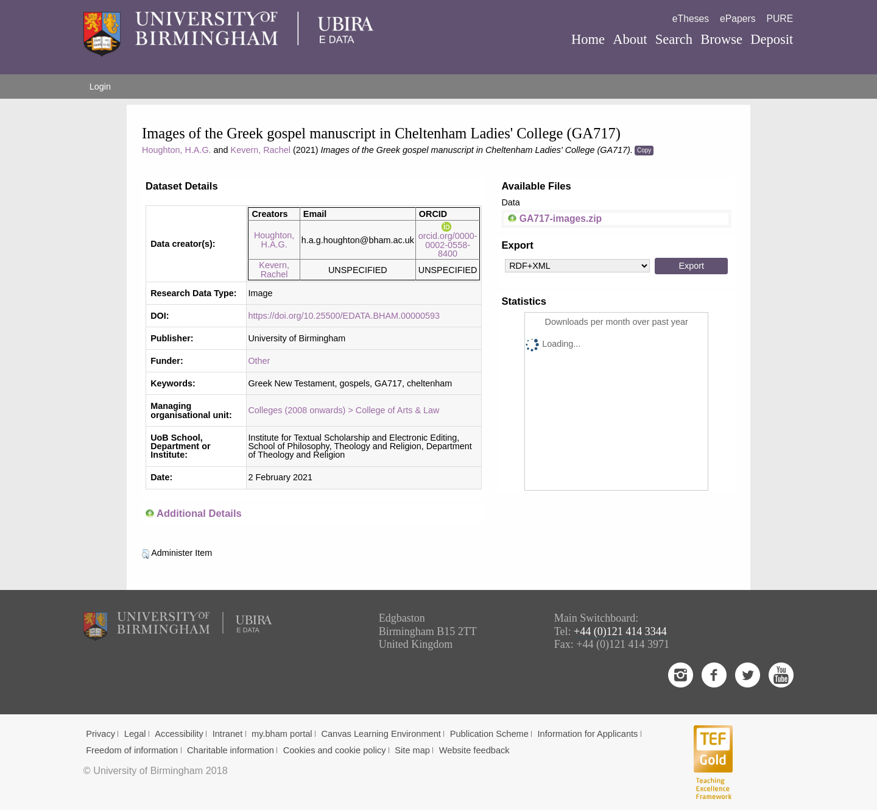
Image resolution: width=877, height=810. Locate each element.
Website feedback (474, 750)
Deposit (771, 39)
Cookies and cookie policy (334, 750)
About (630, 39)
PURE (779, 18)
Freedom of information (132, 750)
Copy (644, 150)
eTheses (690, 18)
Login (100, 86)
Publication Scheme (489, 734)
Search (673, 39)
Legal (135, 734)
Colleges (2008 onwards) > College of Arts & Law (343, 410)
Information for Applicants (588, 734)
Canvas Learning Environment (381, 734)
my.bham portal (282, 734)
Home (588, 39)
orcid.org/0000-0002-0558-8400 (447, 240)
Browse (721, 39)
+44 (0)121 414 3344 (620, 631)
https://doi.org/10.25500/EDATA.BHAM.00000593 (344, 316)
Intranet (228, 734)
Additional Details (199, 513)
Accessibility (179, 734)
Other (259, 361)
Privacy (100, 734)
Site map (412, 750)
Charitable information (230, 750)
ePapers (738, 18)
